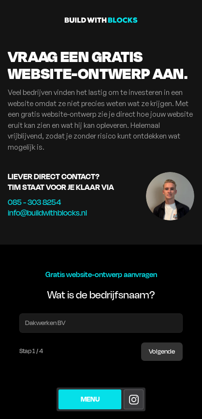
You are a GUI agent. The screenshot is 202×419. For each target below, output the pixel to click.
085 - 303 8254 (34, 202)
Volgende (162, 351)
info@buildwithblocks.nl (47, 213)
